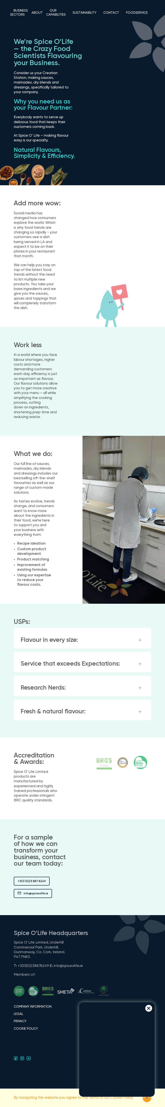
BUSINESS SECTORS (19, 12)
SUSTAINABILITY (84, 12)
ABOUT (37, 12)
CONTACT (111, 12)
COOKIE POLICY (26, 1028)
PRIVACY (20, 1021)
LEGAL (18, 1014)
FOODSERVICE (137, 12)
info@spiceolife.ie (33, 894)
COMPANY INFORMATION (33, 1006)
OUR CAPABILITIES (56, 12)
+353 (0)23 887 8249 (32, 881)
